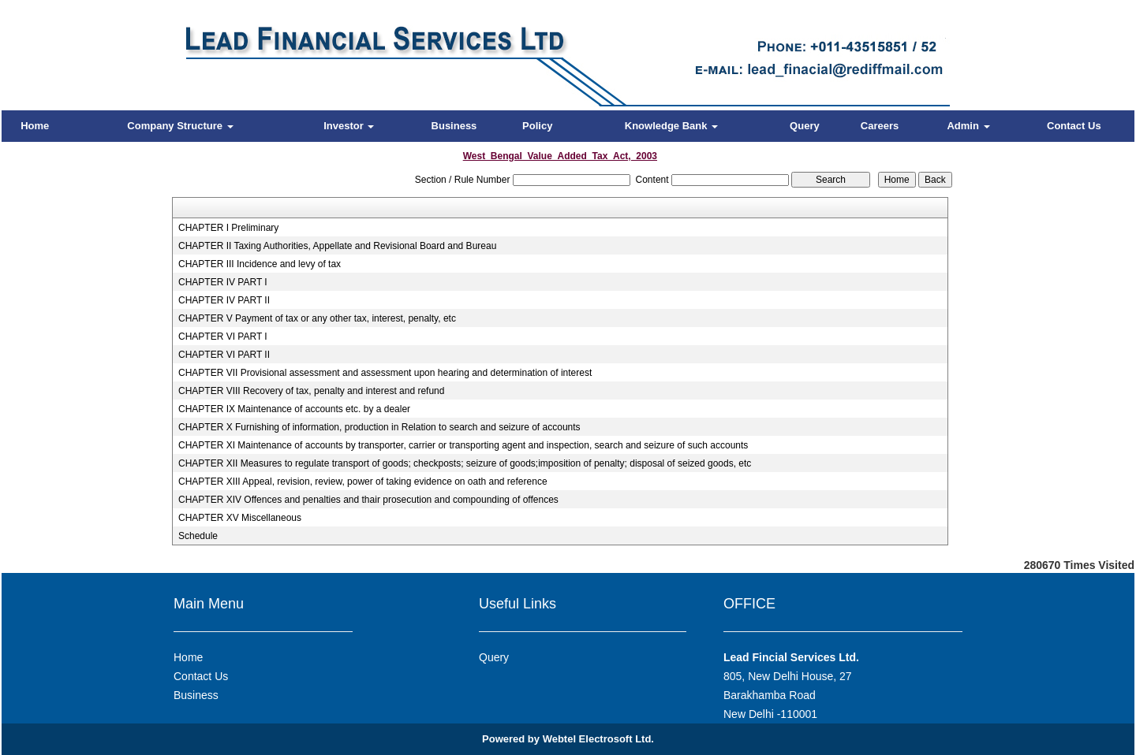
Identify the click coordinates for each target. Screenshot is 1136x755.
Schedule (198, 535)
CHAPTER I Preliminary (228, 227)
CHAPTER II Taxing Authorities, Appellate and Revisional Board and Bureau (337, 245)
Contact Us (1074, 126)
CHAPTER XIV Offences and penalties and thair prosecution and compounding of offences (368, 499)
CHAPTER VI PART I (222, 336)
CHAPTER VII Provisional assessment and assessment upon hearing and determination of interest (385, 372)
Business (454, 126)
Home (35, 126)
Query (805, 126)
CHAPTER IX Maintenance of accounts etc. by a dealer (294, 409)
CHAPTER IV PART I (222, 282)
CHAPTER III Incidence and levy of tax (259, 264)
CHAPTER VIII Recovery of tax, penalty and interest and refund (311, 390)
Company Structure (180, 126)
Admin (968, 126)
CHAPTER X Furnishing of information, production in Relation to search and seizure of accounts (379, 427)
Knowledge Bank (671, 126)
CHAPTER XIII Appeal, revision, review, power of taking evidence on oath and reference (362, 481)
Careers (880, 126)
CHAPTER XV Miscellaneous (239, 517)
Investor (348, 126)
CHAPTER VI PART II (224, 354)
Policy (537, 126)
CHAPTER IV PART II (224, 300)
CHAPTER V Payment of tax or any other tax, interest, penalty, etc (317, 318)
